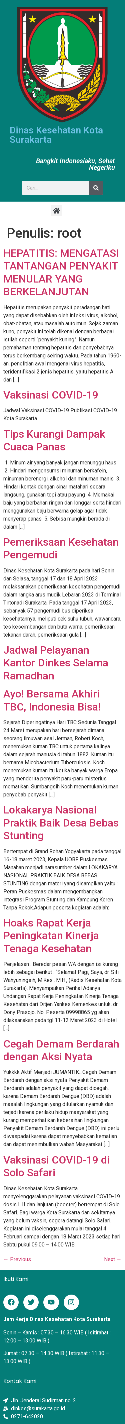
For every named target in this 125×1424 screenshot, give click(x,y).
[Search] (96, 188)
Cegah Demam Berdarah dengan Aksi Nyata (61, 1050)
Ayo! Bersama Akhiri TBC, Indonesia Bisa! (52, 700)
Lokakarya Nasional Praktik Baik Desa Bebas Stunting (61, 822)
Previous (17, 1259)
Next (113, 1259)
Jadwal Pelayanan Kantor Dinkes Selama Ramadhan (55, 663)
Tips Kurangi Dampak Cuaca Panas (54, 440)
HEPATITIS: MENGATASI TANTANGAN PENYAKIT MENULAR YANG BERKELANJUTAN (61, 272)
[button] (56, 210)
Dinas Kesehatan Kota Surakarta (56, 135)
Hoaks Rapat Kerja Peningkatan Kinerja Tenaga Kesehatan (51, 935)
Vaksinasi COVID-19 (50, 395)
